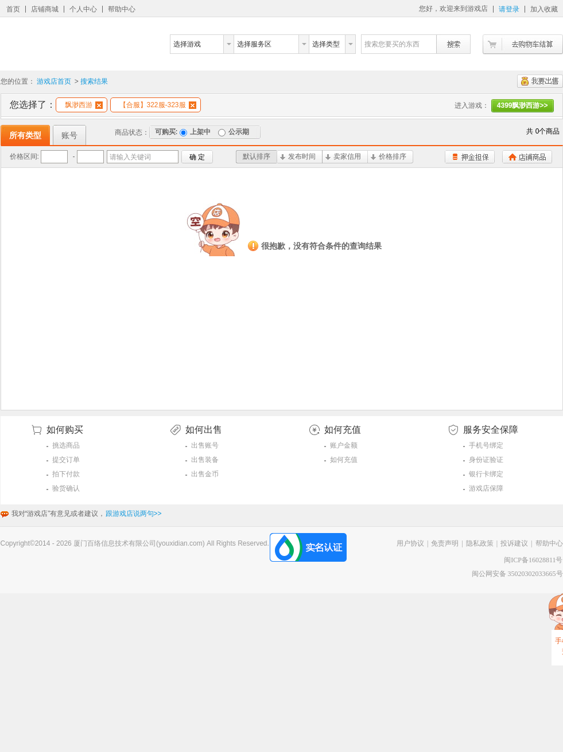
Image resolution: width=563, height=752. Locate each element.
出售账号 (205, 445)
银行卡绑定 (486, 474)
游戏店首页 (54, 81)
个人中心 (83, 9)
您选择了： (33, 104)
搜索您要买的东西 (392, 44)
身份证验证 (486, 460)
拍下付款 (66, 474)
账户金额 (344, 445)
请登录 (509, 9)
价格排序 (388, 156)
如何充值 (344, 460)
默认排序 (256, 156)
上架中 (195, 132)
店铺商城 (45, 9)
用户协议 (410, 543)
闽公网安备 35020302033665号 (517, 574)
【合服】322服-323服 (157, 105)
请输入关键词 (130, 157)
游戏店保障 (486, 488)
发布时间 (298, 156)
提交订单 (66, 460)
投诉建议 (514, 543)
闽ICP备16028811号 (533, 560)
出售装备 (205, 460)
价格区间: (24, 156)
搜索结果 (94, 81)
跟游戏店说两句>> (134, 514)
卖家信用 (343, 156)
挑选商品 (66, 445)
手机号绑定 (486, 445)
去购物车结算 (523, 44)
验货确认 (66, 488)
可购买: (166, 132)
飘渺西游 (84, 105)
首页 (13, 9)
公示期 (233, 132)
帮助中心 (121, 9)
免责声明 (445, 543)
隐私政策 (480, 543)
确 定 (197, 157)
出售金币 (205, 474)
